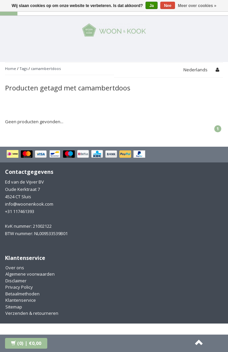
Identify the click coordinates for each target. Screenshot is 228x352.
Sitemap (13, 307)
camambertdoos (46, 68)
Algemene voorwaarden (30, 274)
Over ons (14, 268)
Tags (23, 68)
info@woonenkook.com (29, 204)
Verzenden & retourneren (31, 313)
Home (10, 68)
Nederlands (195, 70)
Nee (167, 5)
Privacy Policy (19, 287)
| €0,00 (26, 343)
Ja (151, 5)
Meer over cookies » (197, 5)
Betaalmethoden (22, 294)
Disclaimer (15, 281)
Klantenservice (20, 300)
